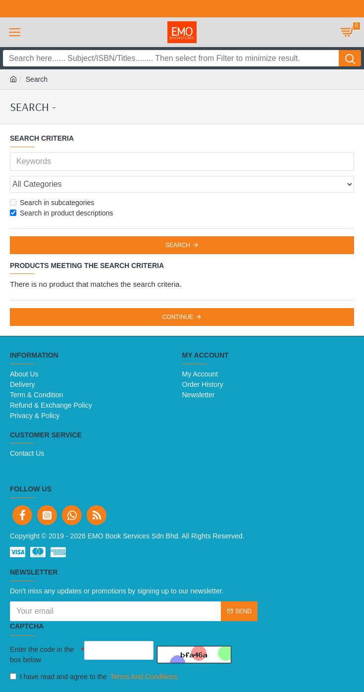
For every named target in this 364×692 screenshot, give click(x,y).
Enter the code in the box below (42, 654)
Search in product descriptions (61, 213)
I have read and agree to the (94, 677)
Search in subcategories (52, 203)
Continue (178, 317)
